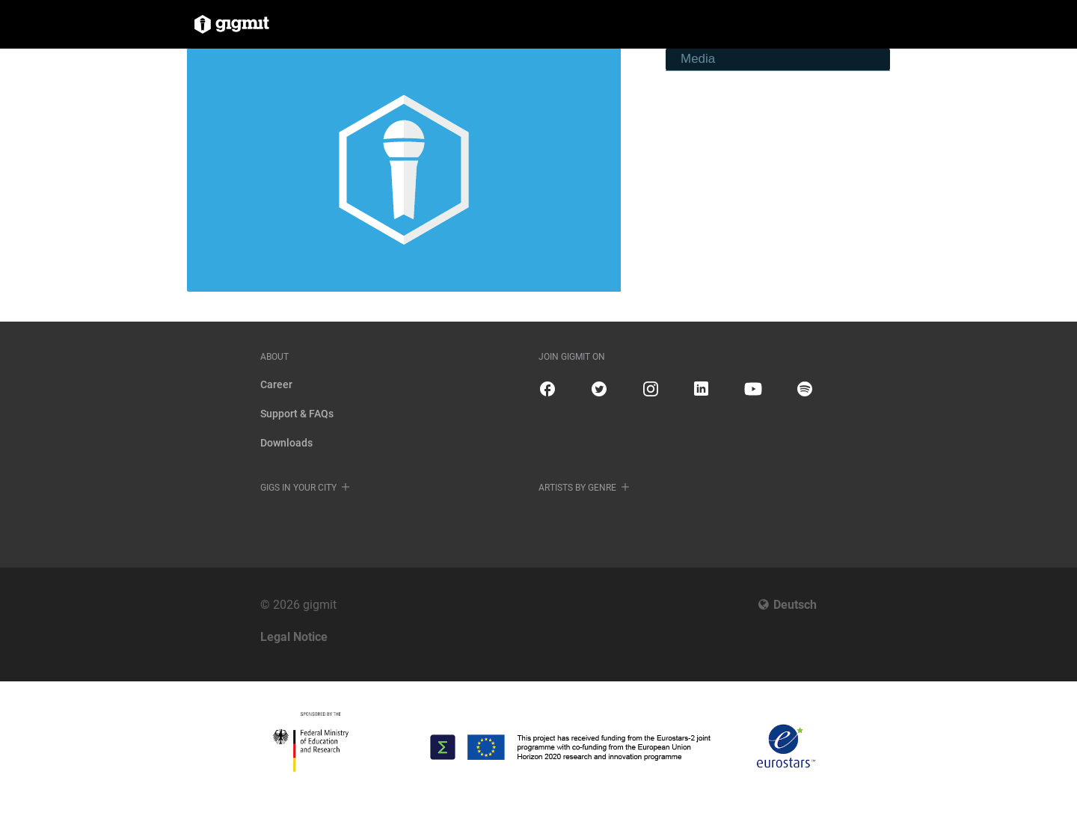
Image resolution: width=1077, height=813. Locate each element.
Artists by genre (577, 487)
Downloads (286, 443)
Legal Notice (294, 637)
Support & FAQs (297, 414)
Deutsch (795, 605)
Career (276, 384)
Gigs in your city (298, 487)
